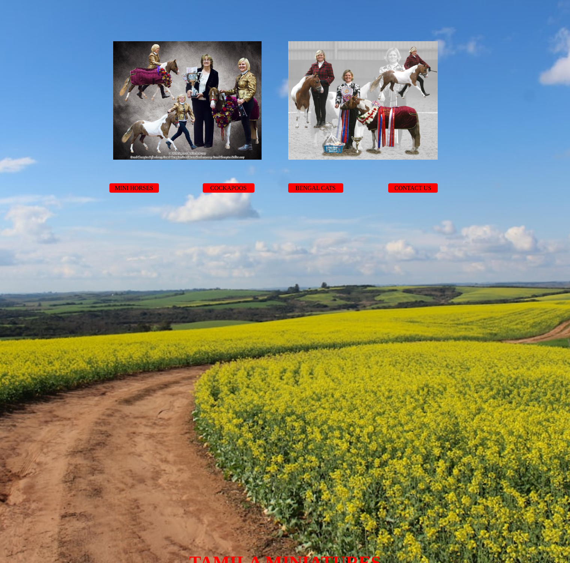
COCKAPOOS (228, 188)
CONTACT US (412, 188)
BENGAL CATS (315, 188)
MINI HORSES (134, 188)
